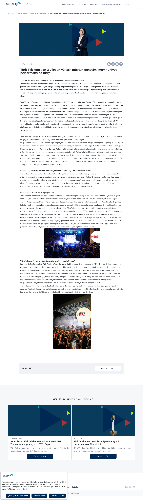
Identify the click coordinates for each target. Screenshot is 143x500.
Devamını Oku (40, 456)
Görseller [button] (82, 4)
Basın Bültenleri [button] (68, 4)
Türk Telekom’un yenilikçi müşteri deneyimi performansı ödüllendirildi (96, 443)
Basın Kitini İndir (108, 368)
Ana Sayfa (11, 13)
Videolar (93, 4)
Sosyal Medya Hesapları (111, 4)
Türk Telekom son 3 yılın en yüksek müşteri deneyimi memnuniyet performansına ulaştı (77, 13)
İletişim (128, 4)
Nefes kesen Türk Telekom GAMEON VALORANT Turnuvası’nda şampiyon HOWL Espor (36, 443)
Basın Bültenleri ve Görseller (38, 13)
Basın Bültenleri (22, 13)
